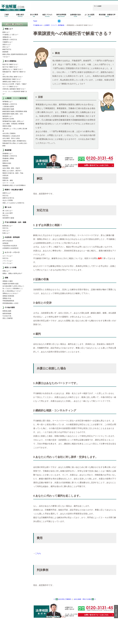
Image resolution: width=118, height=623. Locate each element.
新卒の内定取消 (8, 241)
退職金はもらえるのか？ (10, 293)
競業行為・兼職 (8, 180)
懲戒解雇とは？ (8, 153)
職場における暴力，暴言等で (12, 171)
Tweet (35, 21)
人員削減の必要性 (8, 106)
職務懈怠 (5, 166)
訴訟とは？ (6, 47)
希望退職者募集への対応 (10, 303)
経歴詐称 (5, 161)
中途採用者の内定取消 (10, 246)
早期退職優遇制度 (8, 301)
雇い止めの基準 (8, 213)
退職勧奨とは (7, 37)
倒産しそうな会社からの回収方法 (13, 203)
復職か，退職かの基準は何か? (12, 273)
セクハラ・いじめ (8, 183)
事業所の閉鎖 (7, 126)
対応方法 (5, 195)
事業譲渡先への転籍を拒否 (11, 136)
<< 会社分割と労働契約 (62, 599)
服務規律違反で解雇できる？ (12, 79)
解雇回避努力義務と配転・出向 (13, 114)
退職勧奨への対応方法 (10, 39)
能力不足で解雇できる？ (10, 67)
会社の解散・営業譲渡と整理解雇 (13, 124)
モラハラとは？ (8, 263)
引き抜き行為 (7, 316)
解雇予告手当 (7, 49)
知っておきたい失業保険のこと (13, 288)
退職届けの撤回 (8, 281)
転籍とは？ (6, 233)
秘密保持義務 (7, 313)
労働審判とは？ (8, 42)
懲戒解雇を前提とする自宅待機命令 (14, 185)
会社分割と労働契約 (9, 133)
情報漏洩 (5, 178)
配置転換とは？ (8, 226)
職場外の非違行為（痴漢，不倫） (13, 173)
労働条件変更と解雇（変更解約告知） (15, 141)
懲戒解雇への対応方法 (10, 156)
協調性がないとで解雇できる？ (13, 69)
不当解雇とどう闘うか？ (10, 34)
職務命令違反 (7, 163)
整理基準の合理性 (8, 119)
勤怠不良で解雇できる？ (10, 64)
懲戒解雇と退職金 (8, 158)
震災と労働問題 (8, 318)
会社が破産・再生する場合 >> (85, 599)
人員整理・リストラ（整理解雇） (54, 25)
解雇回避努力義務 (8, 109)
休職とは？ (6, 271)
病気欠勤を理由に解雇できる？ (13, 77)
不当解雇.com (37, 25)
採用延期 (5, 243)
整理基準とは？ (8, 116)
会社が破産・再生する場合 (11, 138)
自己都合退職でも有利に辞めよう (13, 286)
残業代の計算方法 (8, 198)
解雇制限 (5, 52)
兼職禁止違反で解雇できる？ (12, 81)
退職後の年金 (7, 298)
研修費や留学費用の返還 (10, 284)
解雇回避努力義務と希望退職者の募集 (15, 111)
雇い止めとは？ (8, 210)
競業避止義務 (7, 311)
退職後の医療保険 (8, 296)
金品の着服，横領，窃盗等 (11, 168)
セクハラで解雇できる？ (10, 86)
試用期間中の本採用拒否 (10, 248)
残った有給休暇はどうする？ (12, 291)
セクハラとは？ (8, 256)
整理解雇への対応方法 (10, 104)
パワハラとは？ (8, 261)
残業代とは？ (7, 193)
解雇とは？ (6, 32)
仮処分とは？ (7, 44)
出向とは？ (6, 231)
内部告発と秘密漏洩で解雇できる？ (14, 89)
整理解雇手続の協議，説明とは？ (13, 121)
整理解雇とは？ (8, 101)
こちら (38, 553)
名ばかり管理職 (8, 200)
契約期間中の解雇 (8, 218)
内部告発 (5, 175)
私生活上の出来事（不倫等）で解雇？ (15, 84)
